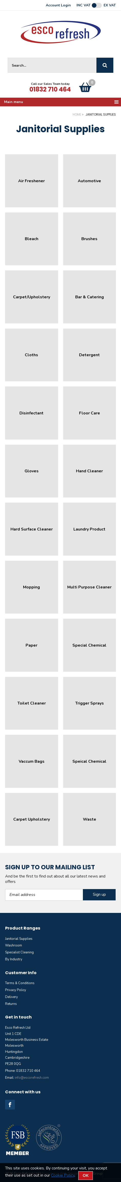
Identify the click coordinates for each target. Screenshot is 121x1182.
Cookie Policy (62, 1175)
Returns (11, 1004)
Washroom (13, 945)
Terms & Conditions (20, 983)
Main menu (61, 102)
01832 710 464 (50, 89)
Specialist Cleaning (19, 952)
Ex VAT (110, 5)
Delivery (11, 997)
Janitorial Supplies (18, 938)
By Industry (13, 959)
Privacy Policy (15, 990)
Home (77, 114)
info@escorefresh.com (32, 1077)
